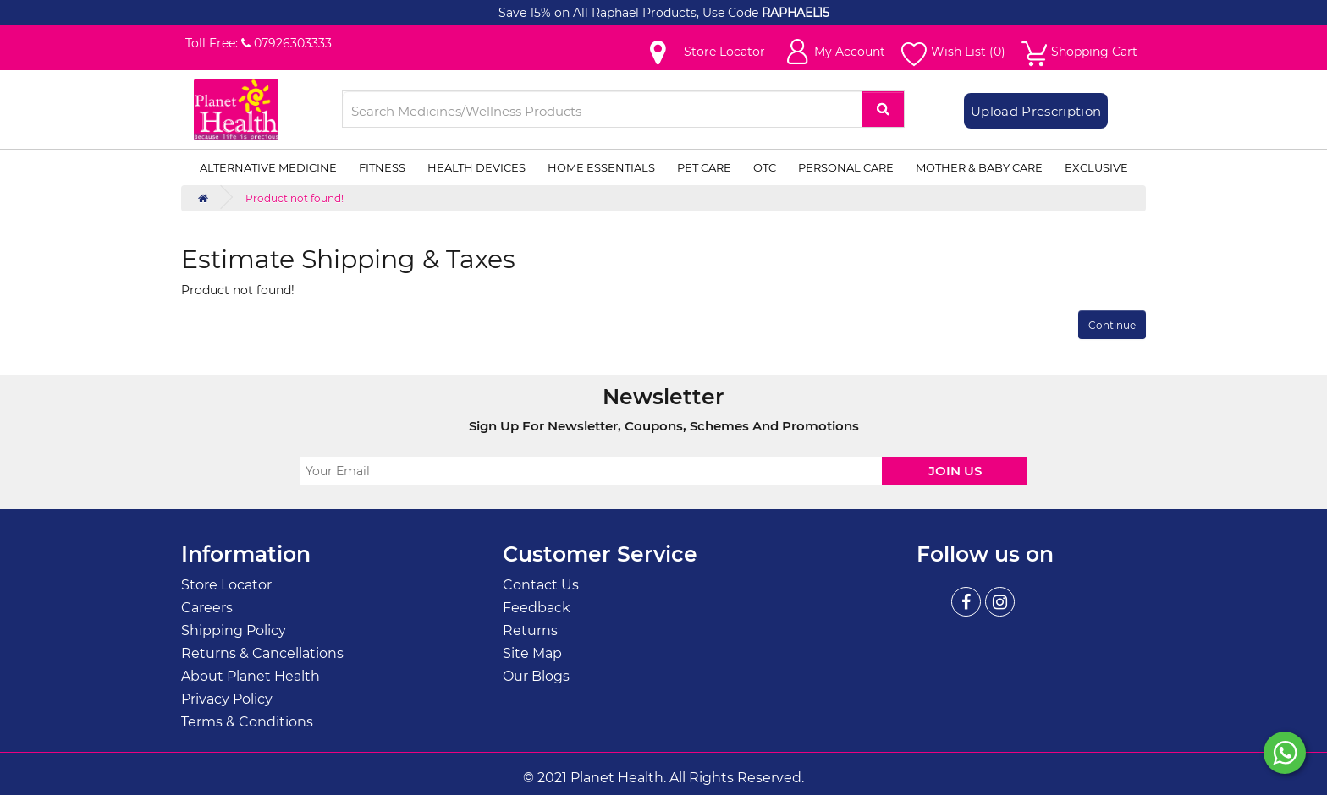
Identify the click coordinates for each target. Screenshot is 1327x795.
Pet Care (704, 167)
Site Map (532, 653)
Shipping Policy (233, 630)
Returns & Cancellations (262, 653)
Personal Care (846, 167)
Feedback (536, 608)
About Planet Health (250, 676)
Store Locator (226, 585)
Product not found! (294, 198)
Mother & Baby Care (979, 167)
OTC (764, 167)
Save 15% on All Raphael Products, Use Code (630, 12)
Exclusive (1096, 167)
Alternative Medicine (268, 167)
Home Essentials (601, 167)
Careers (207, 608)
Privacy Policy (227, 699)
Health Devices (476, 167)
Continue (1112, 325)
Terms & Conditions (247, 722)
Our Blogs (536, 676)
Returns (530, 630)
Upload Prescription (1036, 111)
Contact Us (541, 585)
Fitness (382, 167)
